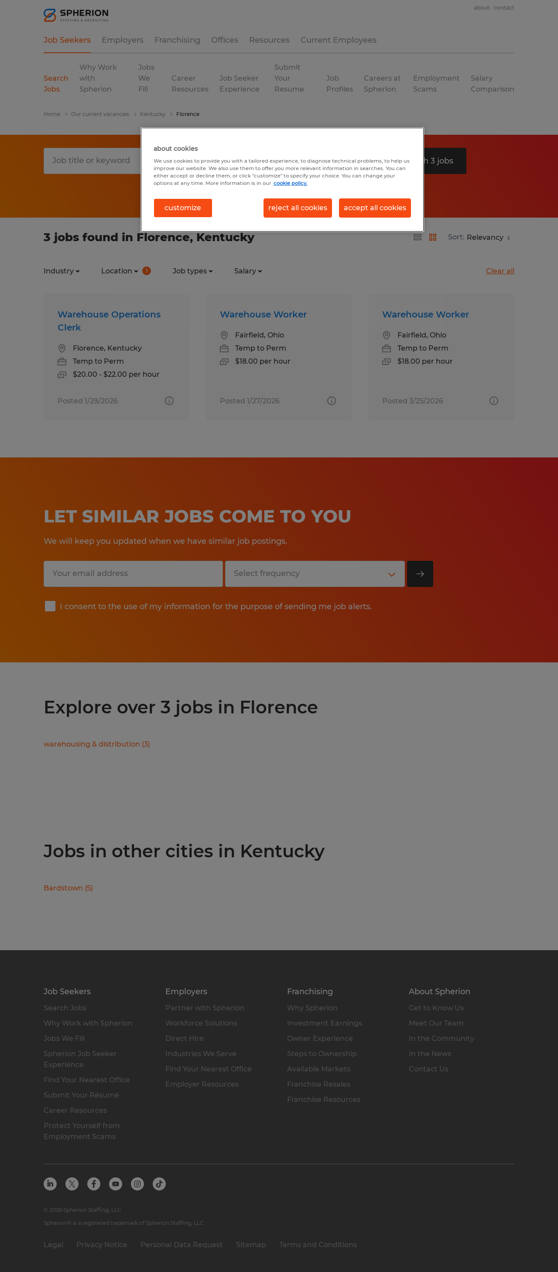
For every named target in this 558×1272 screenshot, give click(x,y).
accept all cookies (375, 208)
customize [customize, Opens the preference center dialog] (182, 208)
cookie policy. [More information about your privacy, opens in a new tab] (291, 183)
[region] (282, 179)
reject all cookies (297, 208)
